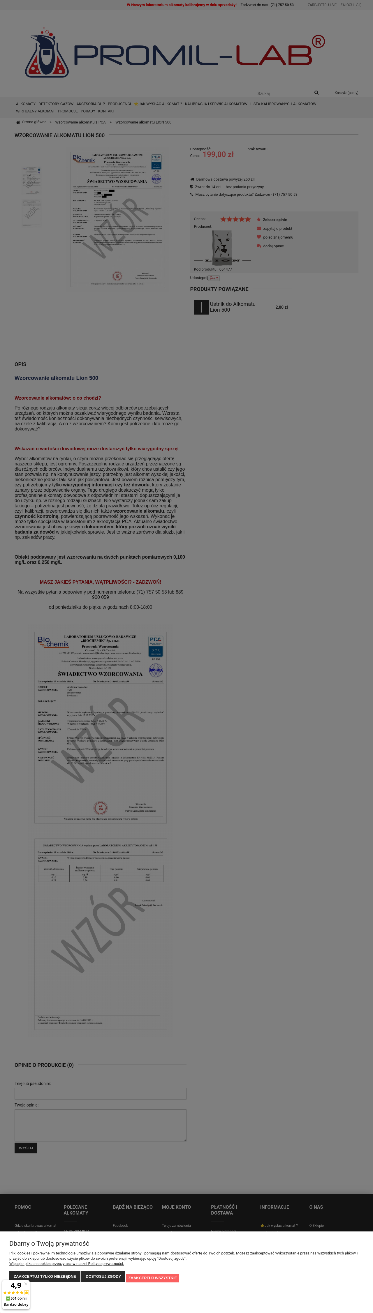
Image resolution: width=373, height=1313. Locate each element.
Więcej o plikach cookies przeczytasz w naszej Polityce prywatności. (66, 1266)
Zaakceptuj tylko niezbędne (45, 1279)
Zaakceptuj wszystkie (152, 1279)
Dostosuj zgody (103, 1279)
